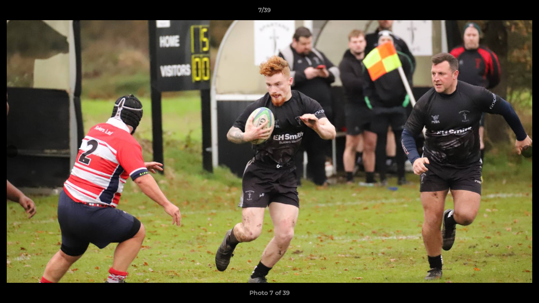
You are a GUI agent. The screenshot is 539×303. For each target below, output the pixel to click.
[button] (504, 12)
